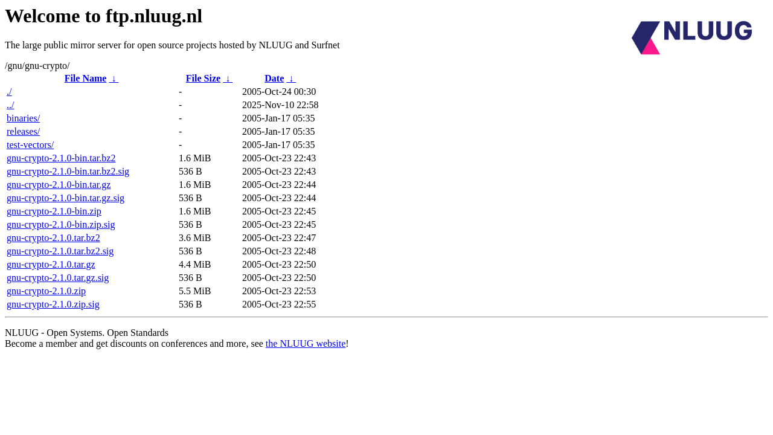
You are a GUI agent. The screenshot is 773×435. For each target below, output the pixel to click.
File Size (203, 78)
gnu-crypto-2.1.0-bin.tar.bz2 (61, 158)
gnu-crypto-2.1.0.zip (46, 291)
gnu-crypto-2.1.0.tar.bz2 (53, 238)
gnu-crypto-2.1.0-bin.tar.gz (59, 184)
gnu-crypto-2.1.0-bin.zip (54, 211)
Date (274, 78)
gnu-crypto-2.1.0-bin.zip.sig (61, 224)
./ (9, 91)
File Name (86, 78)
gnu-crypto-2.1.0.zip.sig (53, 304)
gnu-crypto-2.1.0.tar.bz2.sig (60, 251)
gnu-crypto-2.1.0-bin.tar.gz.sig (65, 198)
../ (10, 105)
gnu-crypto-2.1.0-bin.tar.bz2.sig (68, 171)
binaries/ (23, 118)
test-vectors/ (30, 145)
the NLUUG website (305, 343)
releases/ (23, 131)
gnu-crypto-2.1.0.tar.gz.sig (58, 277)
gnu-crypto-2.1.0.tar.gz (51, 264)
